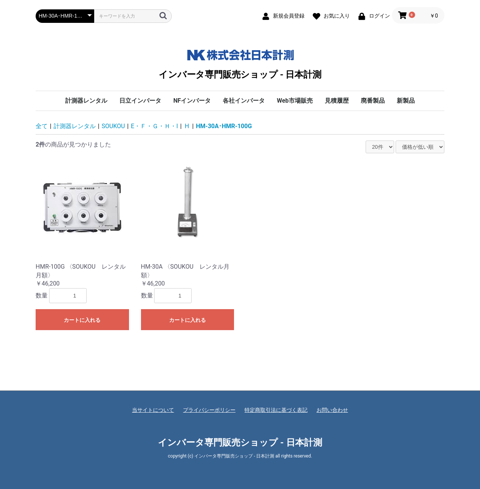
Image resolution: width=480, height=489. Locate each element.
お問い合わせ (332, 410)
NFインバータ (192, 100)
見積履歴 (337, 100)
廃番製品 (373, 100)
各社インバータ (244, 100)
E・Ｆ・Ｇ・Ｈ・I (154, 126)
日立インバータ (140, 100)
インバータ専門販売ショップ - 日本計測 (240, 62)
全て (42, 126)
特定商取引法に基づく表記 (276, 410)
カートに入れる (82, 320)
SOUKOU (113, 126)
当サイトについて (153, 410)
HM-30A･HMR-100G (224, 126)
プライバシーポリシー (209, 410)
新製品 (406, 100)
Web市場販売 (294, 100)
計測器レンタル (86, 100)
